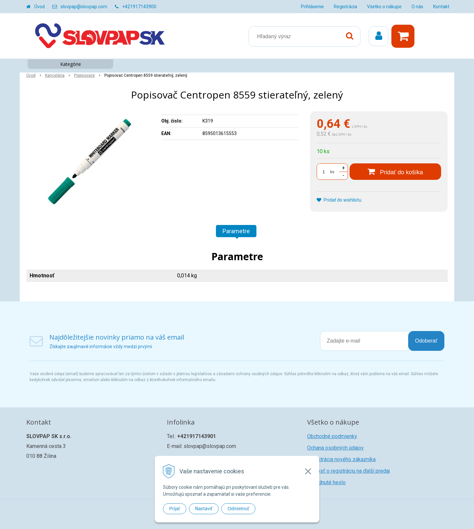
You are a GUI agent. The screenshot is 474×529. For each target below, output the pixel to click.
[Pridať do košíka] (395, 171)
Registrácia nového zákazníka (341, 459)
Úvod (39, 6)
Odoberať (426, 341)
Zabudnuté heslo (326, 482)
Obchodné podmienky (332, 436)
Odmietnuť (238, 508)
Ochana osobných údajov (335, 448)
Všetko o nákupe (384, 6)
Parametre (236, 231)
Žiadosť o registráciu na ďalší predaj (348, 471)
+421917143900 (139, 6)
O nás (417, 6)
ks (332, 172)
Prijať (174, 508)
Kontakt (441, 6)
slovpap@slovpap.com (84, 6)
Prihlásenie (312, 6)
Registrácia (345, 6)
